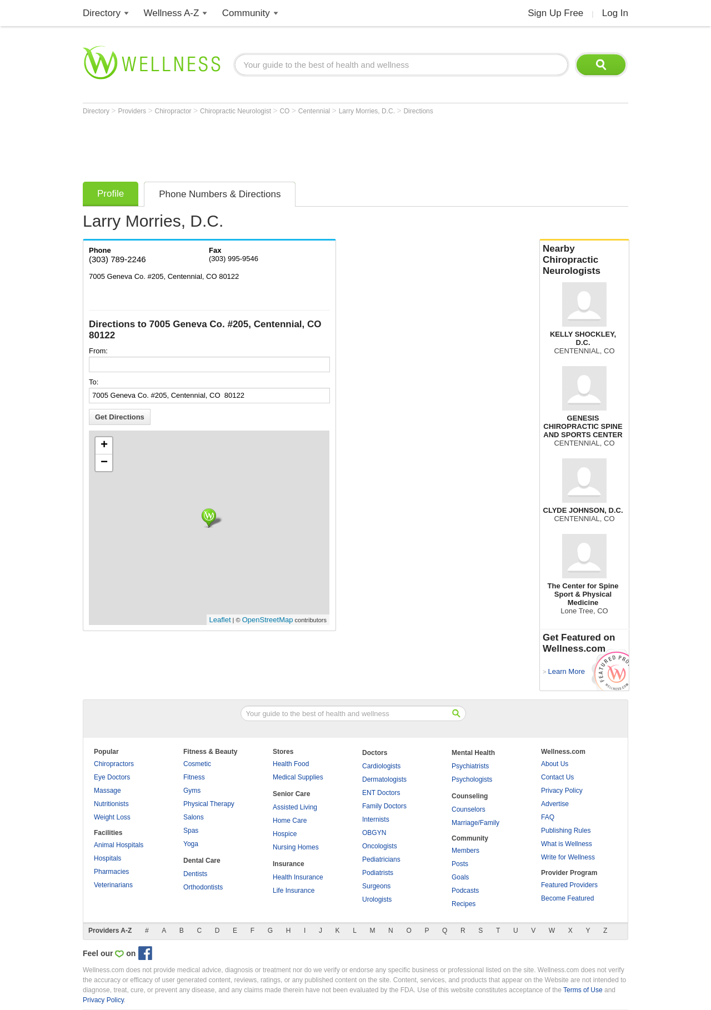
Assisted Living (295, 807)
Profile (110, 193)
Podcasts (465, 890)
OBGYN (374, 833)
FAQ (547, 817)
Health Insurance (298, 877)
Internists (375, 819)
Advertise (555, 804)
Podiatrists (377, 873)
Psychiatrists (470, 766)
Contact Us (557, 777)
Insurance (288, 864)
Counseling (470, 796)
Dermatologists (384, 779)
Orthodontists (203, 887)
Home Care (290, 820)
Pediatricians (381, 859)
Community (246, 13)
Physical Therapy (208, 804)
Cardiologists (381, 766)
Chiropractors (114, 764)
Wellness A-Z (171, 13)
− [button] (104, 462)
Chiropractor (174, 111)
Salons (193, 817)
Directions (418, 111)
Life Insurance (293, 890)
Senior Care (291, 794)
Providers (133, 111)
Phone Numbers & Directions (220, 194)
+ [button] (104, 445)
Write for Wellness (568, 857)
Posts (460, 864)
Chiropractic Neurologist (236, 111)
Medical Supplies (298, 777)
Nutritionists (111, 804)
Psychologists (472, 779)
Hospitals (107, 858)
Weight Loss (112, 817)
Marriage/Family (475, 823)
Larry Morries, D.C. (368, 111)
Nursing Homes (296, 847)
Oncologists (379, 846)
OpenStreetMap (267, 620)
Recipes (463, 904)
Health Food (291, 764)
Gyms (192, 790)
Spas (190, 830)
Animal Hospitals (118, 845)
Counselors (468, 809)
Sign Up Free (555, 13)
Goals (460, 877)
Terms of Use (583, 990)
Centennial (315, 111)
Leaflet (220, 620)
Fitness (194, 777)
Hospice (285, 834)
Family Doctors (384, 806)
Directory (102, 13)
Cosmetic (197, 764)
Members (465, 850)
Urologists (377, 899)
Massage (107, 790)
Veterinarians (113, 885)
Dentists (195, 874)
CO (285, 111)
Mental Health (473, 753)
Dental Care (202, 860)
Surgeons (376, 886)
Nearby (584, 260)
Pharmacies (111, 872)
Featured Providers (569, 885)
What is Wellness (566, 844)
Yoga (190, 844)
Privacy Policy (562, 790)
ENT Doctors (381, 793)
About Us (554, 764)
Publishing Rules (565, 830)
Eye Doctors (112, 777)
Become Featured (567, 898)
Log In (615, 13)
